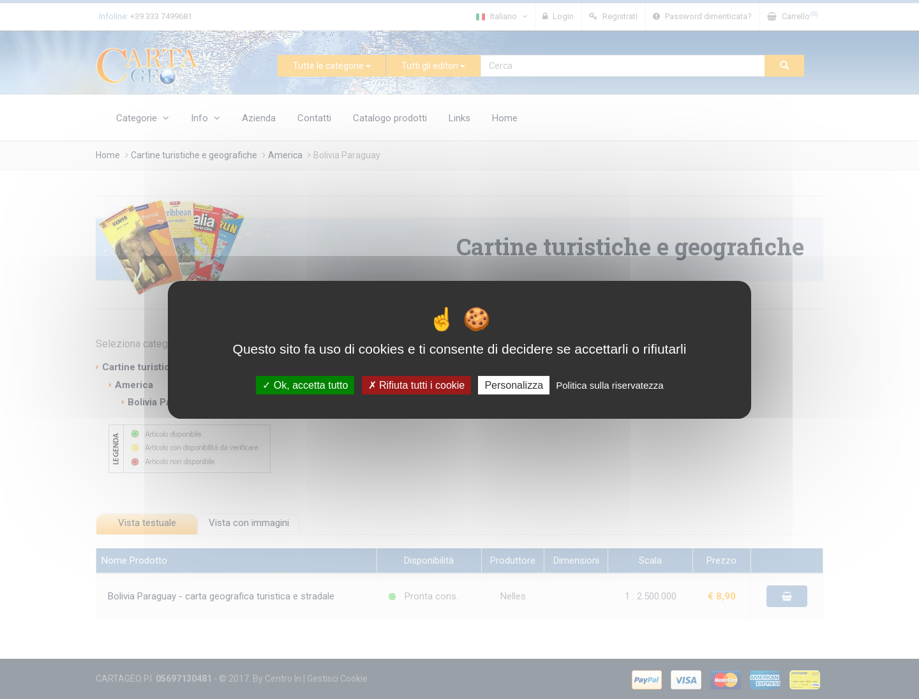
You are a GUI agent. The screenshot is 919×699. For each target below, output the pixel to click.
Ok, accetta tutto (305, 384)
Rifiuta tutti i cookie (416, 384)
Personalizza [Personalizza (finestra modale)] (513, 384)
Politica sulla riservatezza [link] (609, 384)
